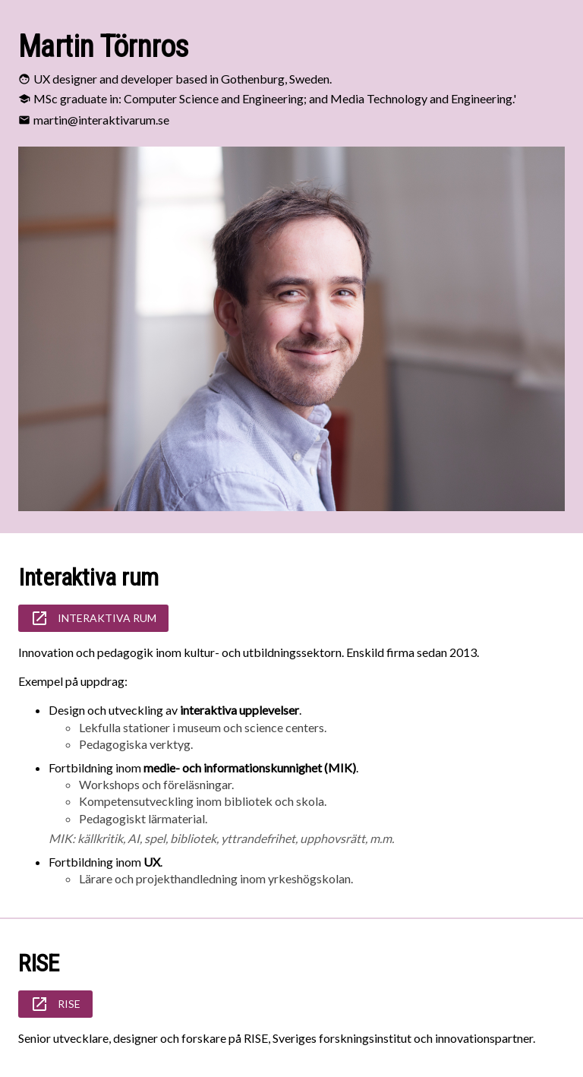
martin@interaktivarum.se (101, 119)
